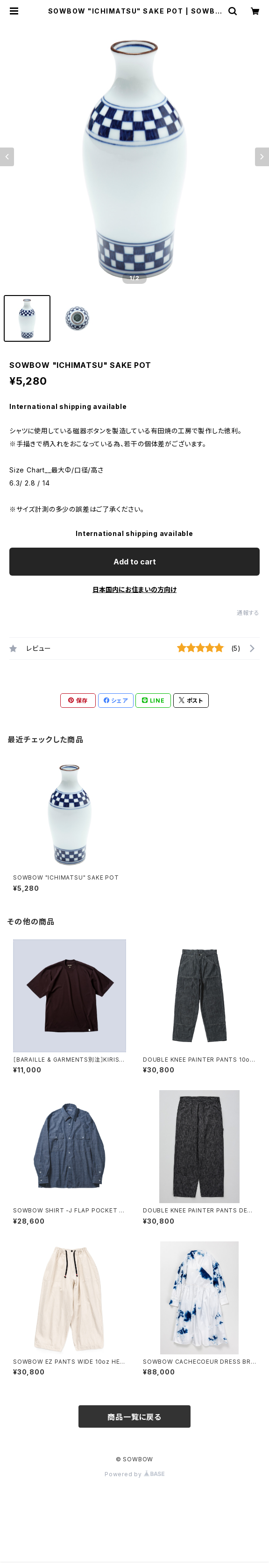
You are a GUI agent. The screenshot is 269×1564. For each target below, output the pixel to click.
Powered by (134, 1474)
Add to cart (134, 561)
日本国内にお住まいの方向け (134, 589)
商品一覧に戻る (134, 1417)
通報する (248, 612)
